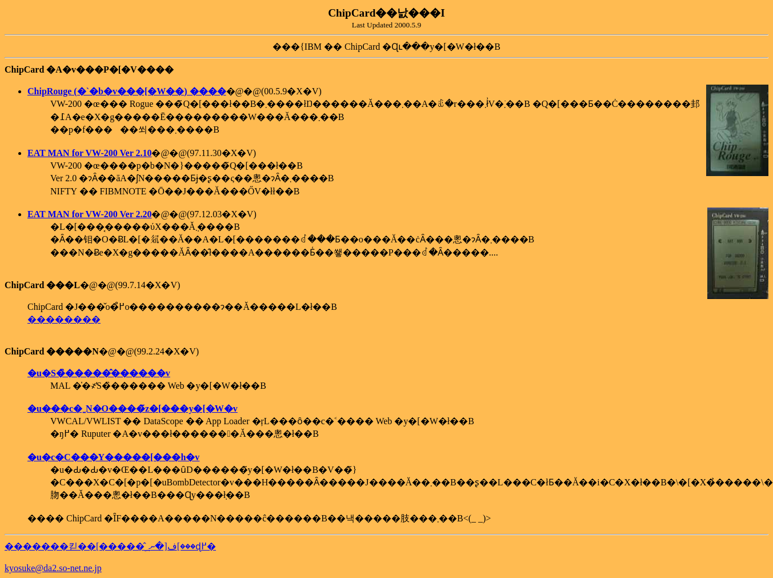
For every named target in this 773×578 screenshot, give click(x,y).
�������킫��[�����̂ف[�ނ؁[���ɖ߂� (110, 546)
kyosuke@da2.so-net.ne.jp (53, 568)
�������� (64, 319)
